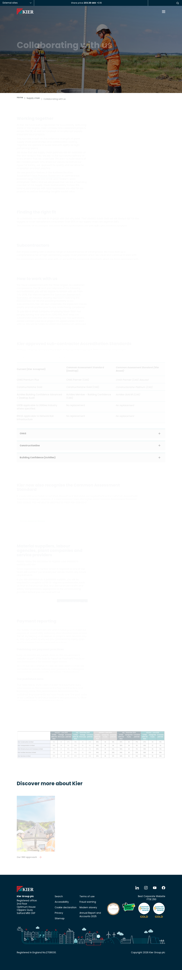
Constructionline (30, 446)
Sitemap (59, 918)
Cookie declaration (66, 907)
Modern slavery (88, 907)
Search (59, 896)
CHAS (23, 434)
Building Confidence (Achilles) (38, 458)
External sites (10, 2)
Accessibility (62, 901)
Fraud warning (87, 901)
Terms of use (87, 896)
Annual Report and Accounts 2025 (90, 914)
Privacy (59, 912)
